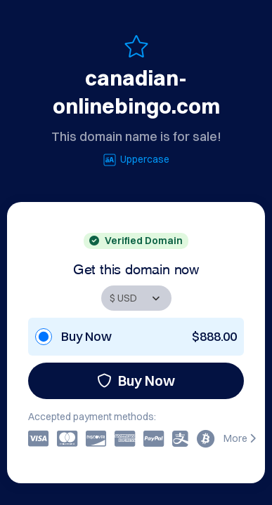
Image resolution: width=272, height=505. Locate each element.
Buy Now (136, 380)
